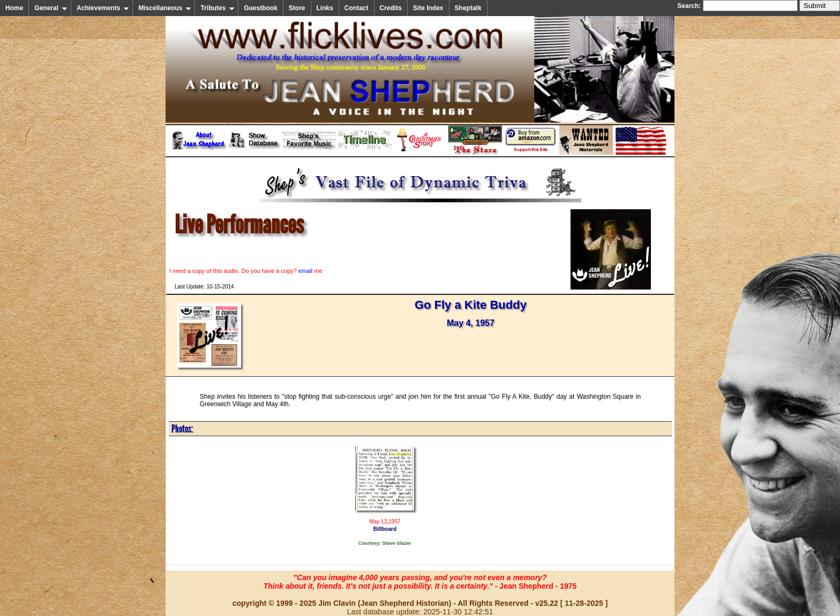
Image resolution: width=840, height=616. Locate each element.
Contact (356, 8)
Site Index (428, 8)
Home (14, 8)
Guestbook (261, 8)
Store (297, 8)
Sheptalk (468, 8)
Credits (391, 8)
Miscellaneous (164, 8)
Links (325, 8)
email (305, 271)
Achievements (103, 8)
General (51, 8)
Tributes (217, 8)
